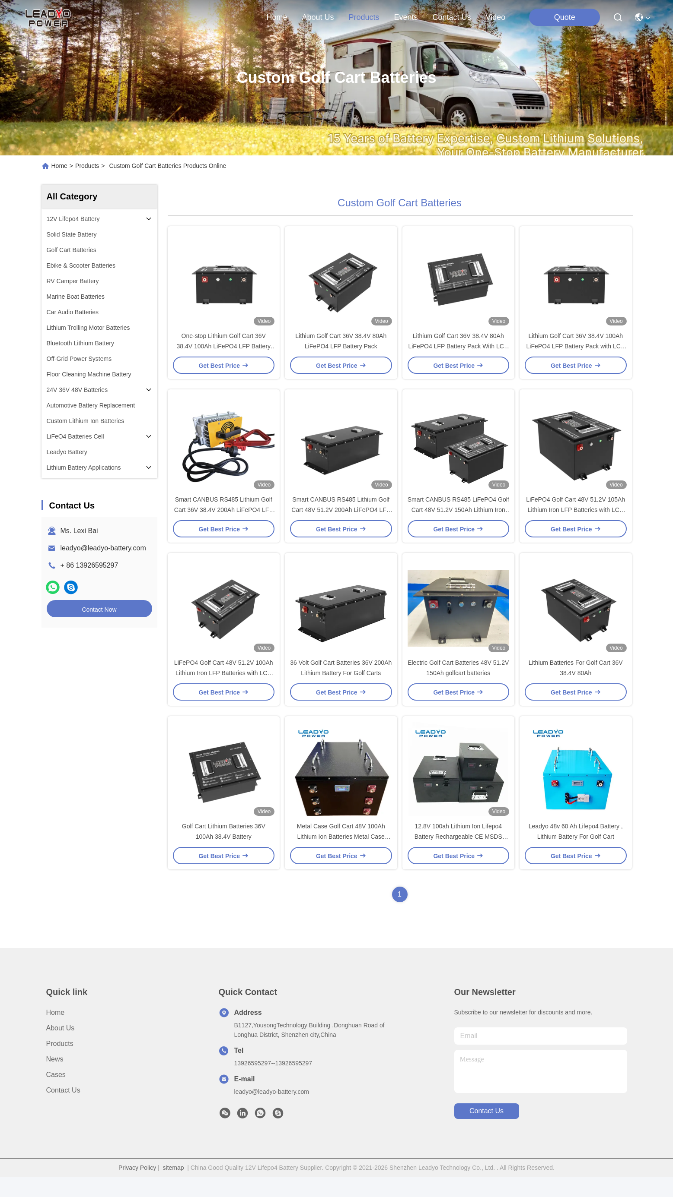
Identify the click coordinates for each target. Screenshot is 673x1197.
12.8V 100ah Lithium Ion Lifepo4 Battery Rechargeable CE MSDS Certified (458, 856)
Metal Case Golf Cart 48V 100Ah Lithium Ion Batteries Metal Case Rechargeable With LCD (341, 856)
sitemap (173, 1187)
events (406, 17)
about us (318, 17)
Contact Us (63, 1110)
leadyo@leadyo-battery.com (103, 548)
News (55, 1079)
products (363, 17)
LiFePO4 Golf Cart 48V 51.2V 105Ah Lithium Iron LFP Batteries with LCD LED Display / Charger (575, 520)
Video (496, 17)
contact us (452, 17)
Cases (56, 1094)
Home (276, 17)
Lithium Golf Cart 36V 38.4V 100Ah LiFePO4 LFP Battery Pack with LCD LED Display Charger (575, 351)
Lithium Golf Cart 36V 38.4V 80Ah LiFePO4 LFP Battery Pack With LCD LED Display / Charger (458, 351)
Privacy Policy (137, 1187)
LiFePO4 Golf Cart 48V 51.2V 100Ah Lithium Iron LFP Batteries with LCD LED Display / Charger (223, 688)
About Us (60, 1048)
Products (87, 165)
